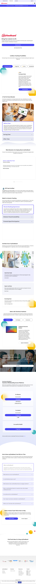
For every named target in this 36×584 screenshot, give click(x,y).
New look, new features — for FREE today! (17, 5)
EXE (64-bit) (18, 399)
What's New (20, 571)
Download (20, 570)
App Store (18, 429)
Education (11, 0)
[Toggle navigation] (33, 3)
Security (3, 571)
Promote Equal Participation (11, 221)
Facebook (29, 570)
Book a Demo (11, 518)
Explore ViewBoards (24, 342)
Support (32, 0)
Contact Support (24, 518)
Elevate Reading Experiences (12, 207)
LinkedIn (28, 571)
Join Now (18, 365)
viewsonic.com (5, 0)
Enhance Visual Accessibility (11, 217)
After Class (6, 139)
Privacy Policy (18, 579)
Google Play (18, 415)
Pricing (3, 570)
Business (16, 0)
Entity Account (12, 570)
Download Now (18, 44)
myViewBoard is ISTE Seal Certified (8, 190)
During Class (6, 134)
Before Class (7, 123)
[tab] (7, 66)
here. (25, 436)
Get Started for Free (18, 47)
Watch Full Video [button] (6, 168)
